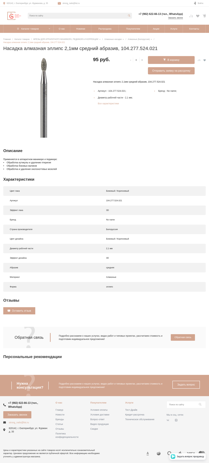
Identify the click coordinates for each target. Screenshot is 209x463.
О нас (59, 402)
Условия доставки (99, 414)
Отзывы (60, 429)
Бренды (60, 419)
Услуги (129, 402)
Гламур (59, 410)
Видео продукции (99, 424)
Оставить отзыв (21, 310)
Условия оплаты (98, 410)
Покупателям (98, 402)
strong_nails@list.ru (71, 3)
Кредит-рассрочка (134, 414)
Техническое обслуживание (139, 419)
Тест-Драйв (131, 410)
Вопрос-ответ (97, 419)
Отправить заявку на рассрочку (171, 70)
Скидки (94, 429)
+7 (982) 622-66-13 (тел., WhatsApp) (160, 14)
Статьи (59, 424)
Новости (60, 414)
